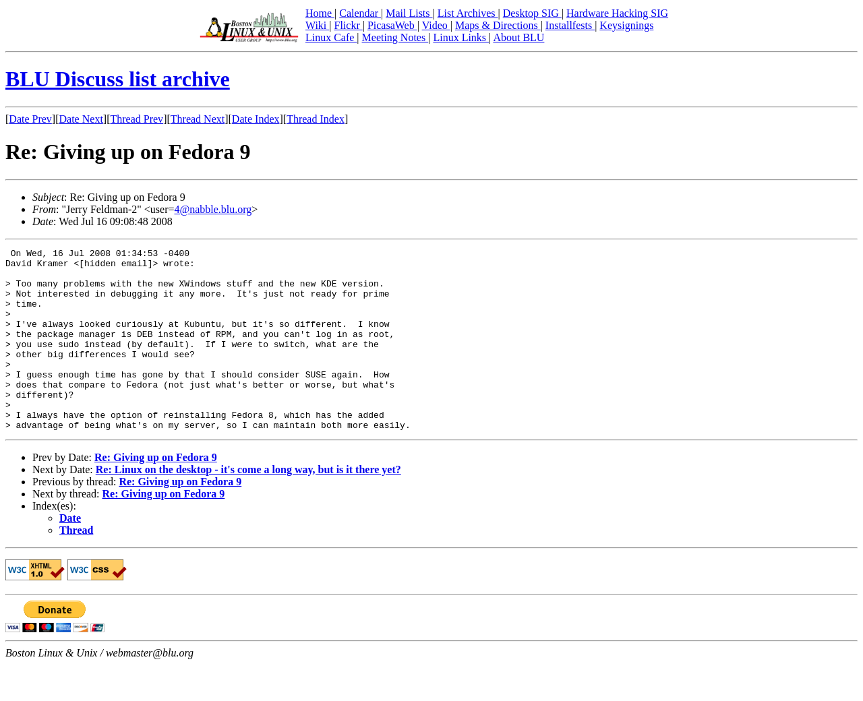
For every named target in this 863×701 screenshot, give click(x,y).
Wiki (317, 25)
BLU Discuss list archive (117, 79)
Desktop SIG (532, 13)
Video (436, 25)
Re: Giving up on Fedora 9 (155, 493)
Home (319, 13)
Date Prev (30, 119)
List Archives (468, 13)
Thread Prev (136, 119)
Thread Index (316, 119)
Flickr (348, 25)
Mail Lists (409, 13)
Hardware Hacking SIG (617, 13)
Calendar (360, 13)
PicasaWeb (392, 25)
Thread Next (198, 119)
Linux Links (461, 37)
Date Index (256, 119)
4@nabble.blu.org (212, 209)
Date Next (81, 119)
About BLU (518, 37)
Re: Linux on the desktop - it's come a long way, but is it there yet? (248, 506)
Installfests (570, 25)
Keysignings (626, 25)
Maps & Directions (498, 25)
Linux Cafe (331, 37)
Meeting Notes (395, 37)
